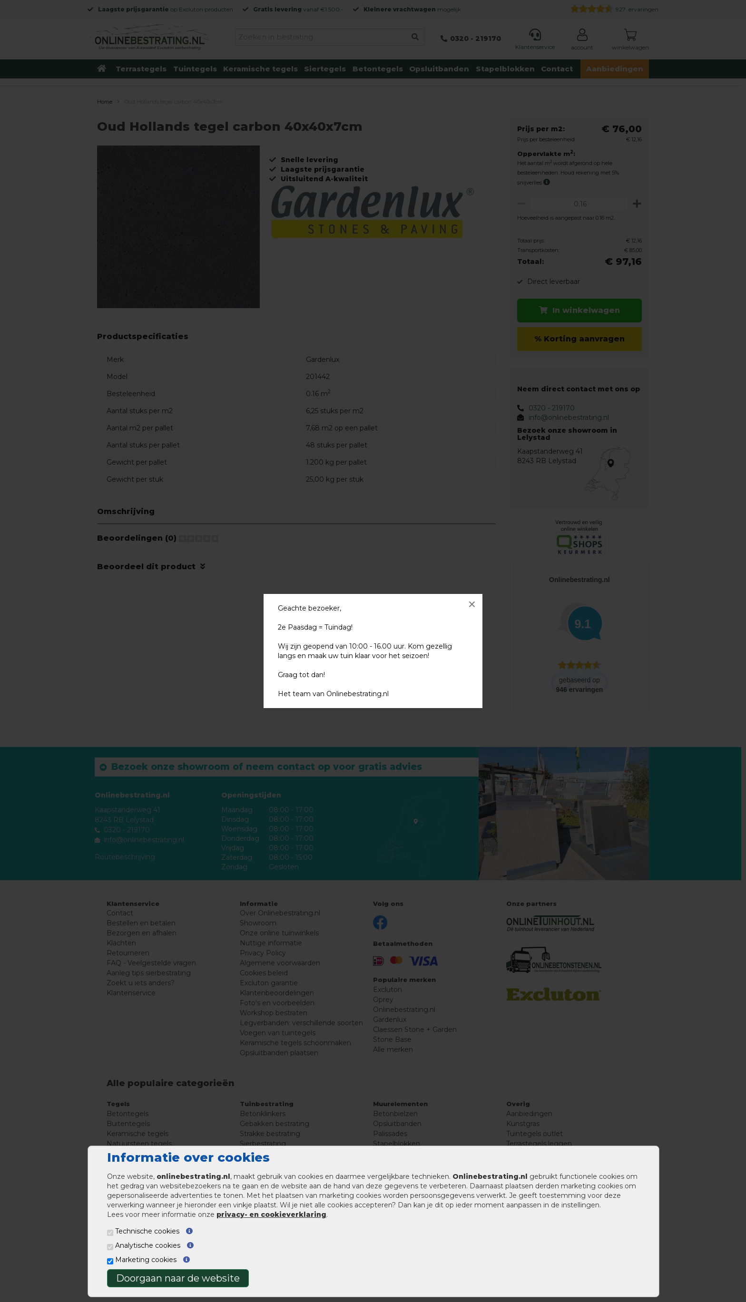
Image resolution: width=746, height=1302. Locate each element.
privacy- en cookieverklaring (271, 1214)
